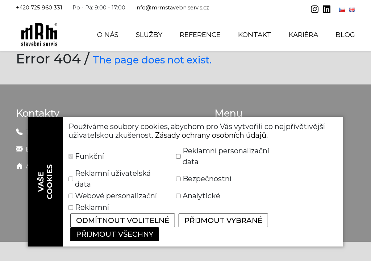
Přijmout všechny (114, 234)
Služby (149, 34)
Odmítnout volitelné (122, 220)
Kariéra (303, 34)
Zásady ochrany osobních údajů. (211, 135)
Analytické (201, 195)
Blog (345, 34)
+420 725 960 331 (39, 7)
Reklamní (92, 207)
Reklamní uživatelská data (113, 178)
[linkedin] (326, 10)
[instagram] (315, 10)
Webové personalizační (116, 195)
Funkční (89, 156)
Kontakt (254, 34)
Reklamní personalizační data (226, 156)
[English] (352, 9)
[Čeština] (342, 9)
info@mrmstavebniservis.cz (172, 7)
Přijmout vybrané (223, 220)
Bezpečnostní (207, 178)
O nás (107, 34)
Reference (200, 34)
